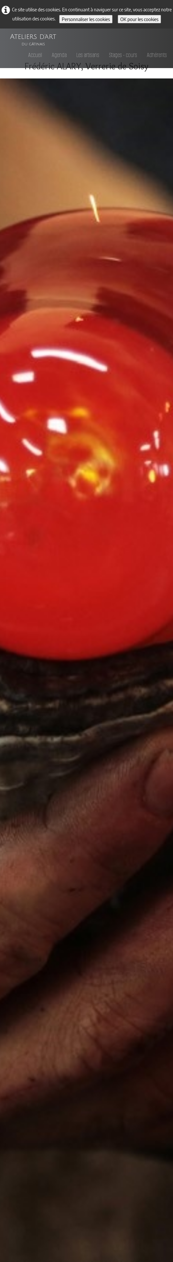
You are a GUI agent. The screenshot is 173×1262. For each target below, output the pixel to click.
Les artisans (87, 55)
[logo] (33, 36)
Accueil (35, 55)
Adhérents (157, 55)
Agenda (59, 55)
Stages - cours (123, 55)
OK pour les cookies (139, 19)
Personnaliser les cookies (86, 19)
